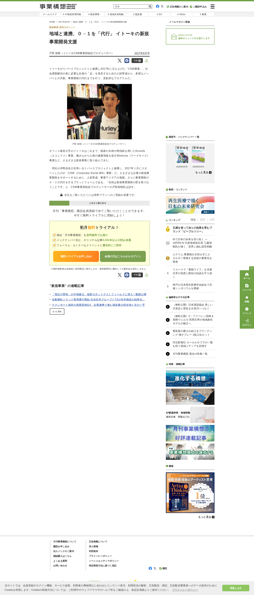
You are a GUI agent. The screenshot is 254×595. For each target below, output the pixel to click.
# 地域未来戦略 (116, 14)
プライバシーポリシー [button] (185, 590)
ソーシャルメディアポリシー (104, 561)
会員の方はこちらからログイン (123, 256)
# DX (159, 14)
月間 (211, 219)
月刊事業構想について (64, 541)
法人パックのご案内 (63, 551)
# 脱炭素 (137, 14)
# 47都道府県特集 (72, 14)
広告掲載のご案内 (177, 7)
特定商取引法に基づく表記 (102, 565)
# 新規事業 (93, 14)
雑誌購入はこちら (62, 556)
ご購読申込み (198, 7)
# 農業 (203, 14)
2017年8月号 (64, 22)
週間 (202, 219)
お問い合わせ (60, 565)
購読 (163, 568)
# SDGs (181, 14)
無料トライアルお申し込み (76, 256)
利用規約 (93, 551)
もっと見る (57, 311)
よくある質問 (60, 561)
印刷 (137, 60)
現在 (193, 219)
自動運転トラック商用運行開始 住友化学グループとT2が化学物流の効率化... (98, 299)
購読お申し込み (61, 546)
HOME (52, 22)
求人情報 (93, 546)
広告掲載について (98, 541)
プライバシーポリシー (100, 556)
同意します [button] (236, 588)
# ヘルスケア (50, 14)
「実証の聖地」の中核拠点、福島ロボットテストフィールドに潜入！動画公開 (99, 294)
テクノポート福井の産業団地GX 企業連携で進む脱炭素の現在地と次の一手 (98, 305)
